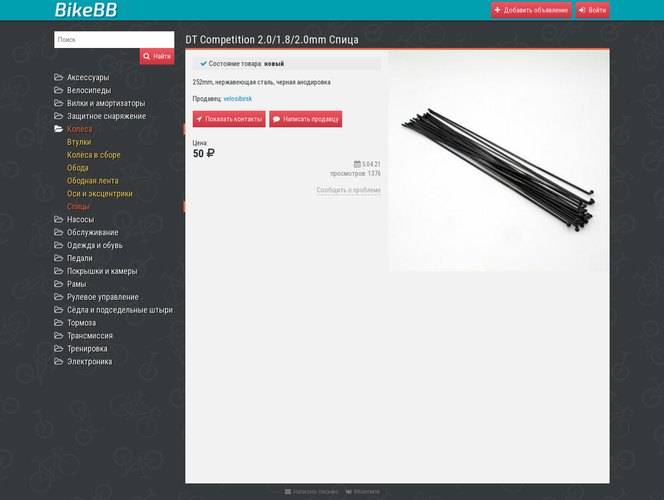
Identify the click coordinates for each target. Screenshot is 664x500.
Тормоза (81, 322)
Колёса (79, 129)
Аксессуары (88, 77)
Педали (80, 258)
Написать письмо (311, 491)
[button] (592, 10)
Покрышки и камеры (102, 271)
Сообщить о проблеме (349, 190)
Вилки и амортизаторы (106, 103)
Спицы (78, 206)
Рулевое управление (103, 297)
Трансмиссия (90, 335)
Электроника (89, 361)
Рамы (76, 284)
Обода (78, 168)
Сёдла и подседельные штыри (120, 310)
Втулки (79, 142)
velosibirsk (238, 99)
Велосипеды (89, 90)
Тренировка (87, 348)
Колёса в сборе (94, 155)
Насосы (80, 219)
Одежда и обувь (95, 245)
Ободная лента (93, 180)
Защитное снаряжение (106, 116)
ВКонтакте (362, 491)
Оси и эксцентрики (100, 193)
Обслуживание (93, 232)
